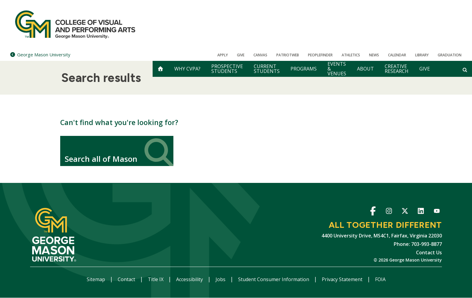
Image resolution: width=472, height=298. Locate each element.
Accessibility (190, 279)
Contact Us (429, 252)
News (374, 55)
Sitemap (96, 279)
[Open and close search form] (465, 69)
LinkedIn (420, 212)
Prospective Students (227, 68)
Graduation (449, 55)
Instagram (389, 212)
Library (422, 55)
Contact (127, 279)
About (365, 68)
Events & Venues (337, 69)
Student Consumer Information (274, 279)
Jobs (221, 279)
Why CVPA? (187, 68)
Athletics (351, 55)
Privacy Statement (343, 279)
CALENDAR (397, 55)
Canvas (260, 55)
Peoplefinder (320, 55)
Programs (303, 68)
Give (240, 55)
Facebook (373, 212)
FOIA (380, 279)
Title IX (156, 279)
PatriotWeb (287, 55)
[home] (160, 69)
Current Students (267, 68)
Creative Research (396, 68)
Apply (222, 55)
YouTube (436, 212)
